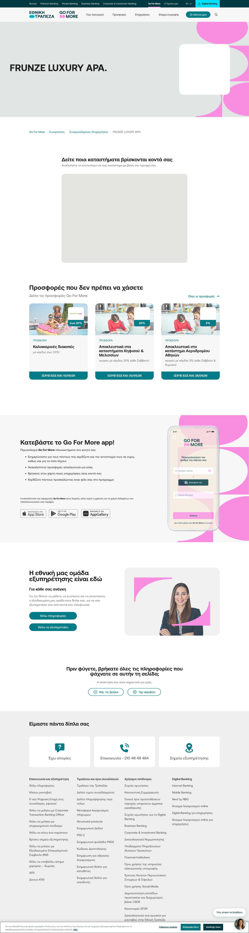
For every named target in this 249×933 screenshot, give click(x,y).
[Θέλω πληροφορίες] (53, 616)
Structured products (90, 821)
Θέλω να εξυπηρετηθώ (53, 627)
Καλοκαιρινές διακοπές (53, 347)
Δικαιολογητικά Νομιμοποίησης (144, 839)
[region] (124, 927)
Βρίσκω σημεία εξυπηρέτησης (48, 839)
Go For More (154, 3)
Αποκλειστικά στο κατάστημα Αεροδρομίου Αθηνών (187, 351)
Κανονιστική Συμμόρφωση (141, 792)
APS (32, 872)
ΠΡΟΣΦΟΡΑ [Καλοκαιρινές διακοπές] (40, 340)
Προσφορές (119, 14)
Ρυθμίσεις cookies (168, 927)
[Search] (216, 15)
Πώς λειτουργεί (95, 14)
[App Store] (34, 511)
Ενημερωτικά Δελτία (90, 828)
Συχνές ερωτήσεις (136, 785)
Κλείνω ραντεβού (40, 792)
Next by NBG (180, 799)
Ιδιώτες (33, 3)
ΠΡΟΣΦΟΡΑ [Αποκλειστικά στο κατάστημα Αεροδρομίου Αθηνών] (172, 340)
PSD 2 (81, 835)
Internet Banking (182, 785)
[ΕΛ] (188, 3)
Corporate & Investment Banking (119, 3)
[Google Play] (65, 511)
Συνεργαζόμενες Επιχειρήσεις (88, 131)
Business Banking (90, 3)
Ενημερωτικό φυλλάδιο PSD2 (95, 841)
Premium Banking (49, 3)
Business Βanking (135, 825)
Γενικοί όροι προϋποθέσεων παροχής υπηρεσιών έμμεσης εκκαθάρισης (143, 803)
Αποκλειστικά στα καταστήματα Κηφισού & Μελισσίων (121, 351)
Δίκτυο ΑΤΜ (36, 879)
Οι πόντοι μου (198, 14)
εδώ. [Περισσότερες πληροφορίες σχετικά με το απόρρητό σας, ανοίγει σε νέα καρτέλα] (75, 929)
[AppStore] (184, 832)
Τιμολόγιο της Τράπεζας (92, 785)
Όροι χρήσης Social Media (141, 886)
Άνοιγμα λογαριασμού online (190, 806)
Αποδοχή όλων (213, 927)
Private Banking (70, 3)
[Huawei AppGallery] (97, 511)
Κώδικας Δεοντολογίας (91, 848)
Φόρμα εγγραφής (169, 14)
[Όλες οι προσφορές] (204, 296)
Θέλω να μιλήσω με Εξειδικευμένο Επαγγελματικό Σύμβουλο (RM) (48, 850)
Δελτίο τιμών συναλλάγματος (95, 792)
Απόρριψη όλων (191, 927)
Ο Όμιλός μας (171, 3)
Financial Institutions (137, 857)
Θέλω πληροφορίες (41, 785)
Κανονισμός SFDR (136, 908)
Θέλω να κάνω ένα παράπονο (48, 832)
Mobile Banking (181, 792)
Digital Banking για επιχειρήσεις (192, 812)
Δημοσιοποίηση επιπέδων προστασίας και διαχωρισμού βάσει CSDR (143, 897)
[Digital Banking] (207, 3)
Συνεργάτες (57, 131)
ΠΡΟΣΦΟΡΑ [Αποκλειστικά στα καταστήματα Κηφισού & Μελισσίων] (106, 340)
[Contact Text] (124, 751)
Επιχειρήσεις (142, 14)
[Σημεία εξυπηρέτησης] (189, 751)
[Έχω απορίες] (59, 751)
